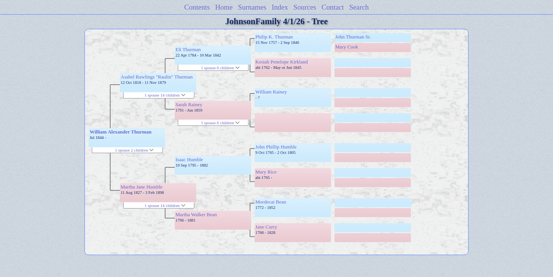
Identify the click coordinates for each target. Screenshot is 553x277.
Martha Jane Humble (141, 187)
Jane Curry (266, 227)
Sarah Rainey (189, 104)
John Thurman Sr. (353, 37)
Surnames (252, 7)
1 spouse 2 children (134, 150)
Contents (197, 7)
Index (280, 7)
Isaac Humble (189, 159)
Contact (332, 7)
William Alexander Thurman (120, 132)
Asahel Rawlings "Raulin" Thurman (157, 77)
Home (224, 7)
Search (359, 7)
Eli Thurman (188, 49)
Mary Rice (265, 172)
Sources (304, 7)
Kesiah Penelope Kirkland (281, 62)
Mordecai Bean (270, 202)
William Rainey (271, 92)
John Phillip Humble (276, 147)
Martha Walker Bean (196, 214)
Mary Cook (346, 47)
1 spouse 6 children (220, 67)
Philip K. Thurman (274, 37)
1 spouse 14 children (164, 95)
